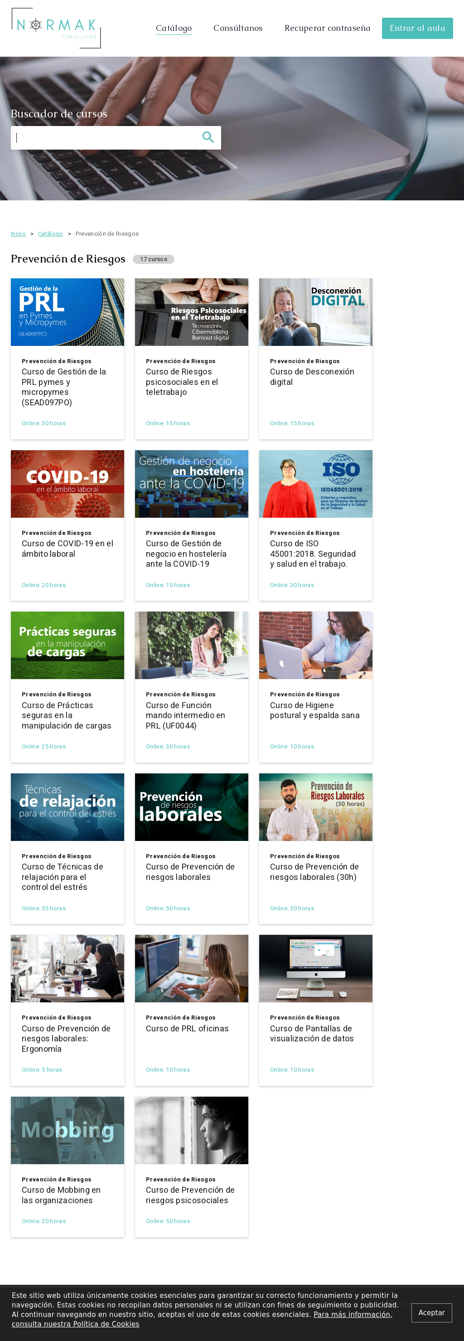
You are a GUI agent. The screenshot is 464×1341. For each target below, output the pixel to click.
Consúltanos (237, 28)
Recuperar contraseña (328, 28)
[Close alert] (431, 1313)
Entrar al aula (417, 28)
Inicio (18, 233)
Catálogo (174, 28)
